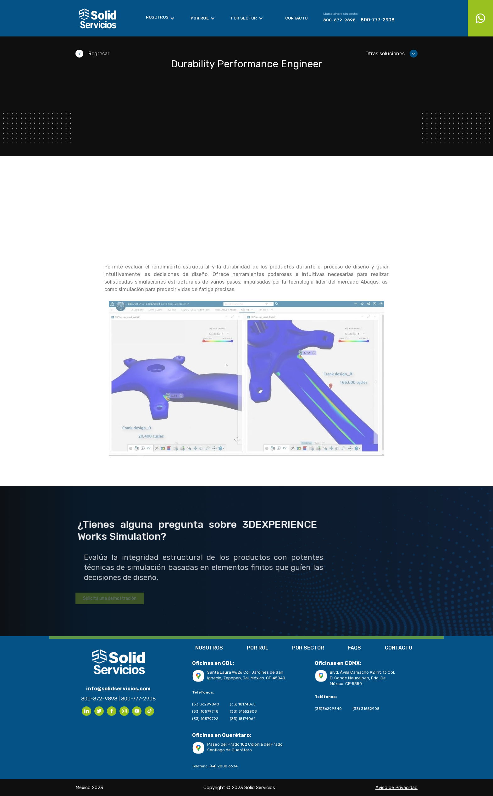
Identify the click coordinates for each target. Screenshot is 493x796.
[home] (104, 18)
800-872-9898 (339, 20)
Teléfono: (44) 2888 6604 (215, 766)
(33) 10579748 (205, 711)
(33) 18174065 (243, 704)
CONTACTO (398, 648)
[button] (163, 18)
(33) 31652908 (243, 711)
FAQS (354, 648)
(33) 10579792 (205, 718)
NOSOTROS (209, 648)
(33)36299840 (205, 704)
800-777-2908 (378, 20)
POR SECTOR (308, 648)
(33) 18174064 (243, 718)
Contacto (296, 18)
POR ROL (257, 648)
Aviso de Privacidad (23, 482)
